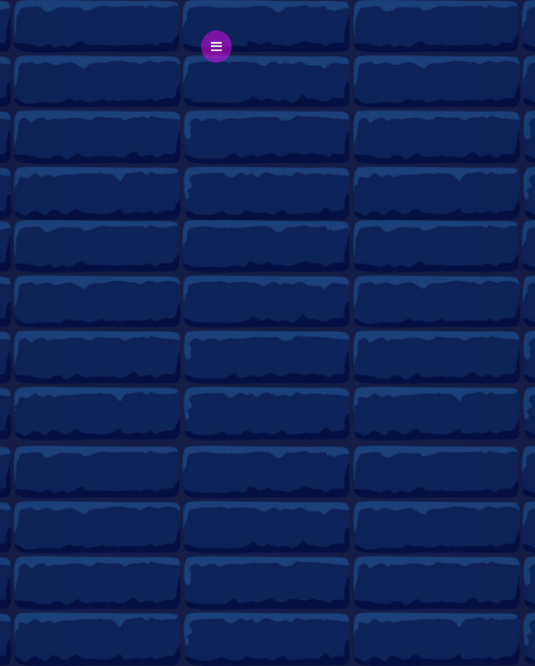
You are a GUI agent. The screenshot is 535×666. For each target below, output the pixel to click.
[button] (216, 46)
